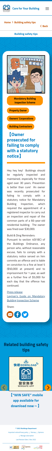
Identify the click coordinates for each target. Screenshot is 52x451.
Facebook (17, 314)
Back (44, 26)
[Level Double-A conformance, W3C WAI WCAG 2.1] (14, 447)
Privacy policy (24, 432)
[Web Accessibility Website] (26, 447)
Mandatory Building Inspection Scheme (25, 100)
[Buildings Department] (6, 8)
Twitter (25, 314)
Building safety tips (25, 22)
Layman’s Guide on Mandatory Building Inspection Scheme (26, 298)
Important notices (14, 432)
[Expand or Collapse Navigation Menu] (47, 9)
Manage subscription (27, 436)
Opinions (41, 432)
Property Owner (18, 110)
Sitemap (33, 432)
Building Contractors (20, 126)
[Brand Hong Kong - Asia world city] (37, 447)
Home (7, 22)
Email (10, 314)
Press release (15, 292)
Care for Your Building (25, 8)
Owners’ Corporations (21, 118)
